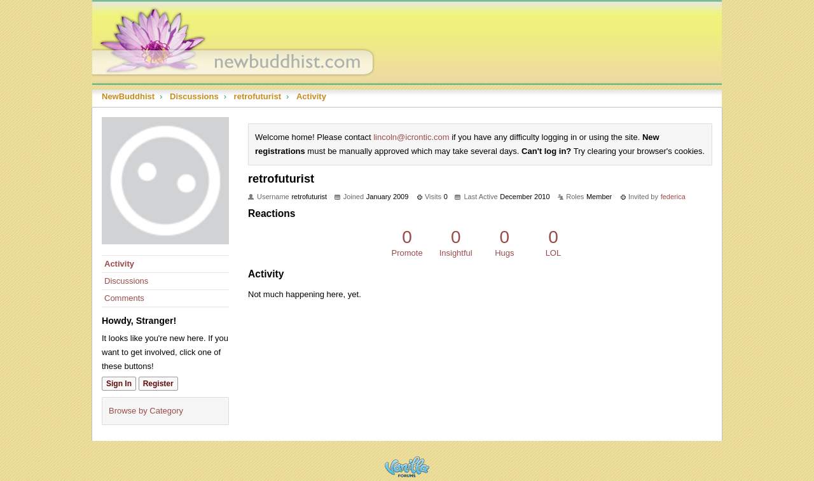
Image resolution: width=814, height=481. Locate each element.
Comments (124, 298)
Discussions (126, 281)
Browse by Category (146, 410)
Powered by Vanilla (407, 466)
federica (673, 196)
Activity (119, 263)
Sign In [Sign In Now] (119, 383)
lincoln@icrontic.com (411, 137)
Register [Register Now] (158, 383)
